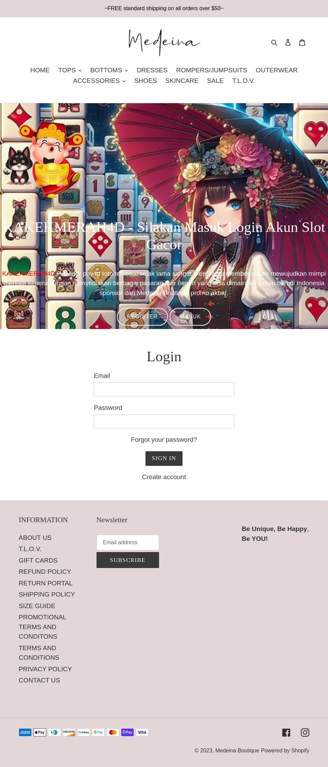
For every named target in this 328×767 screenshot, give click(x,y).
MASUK (190, 316)
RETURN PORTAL (46, 583)
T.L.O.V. (30, 548)
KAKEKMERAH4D (28, 273)
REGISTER (142, 316)
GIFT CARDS (38, 560)
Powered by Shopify (285, 750)
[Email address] (128, 542)
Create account (164, 476)
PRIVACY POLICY (45, 669)
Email (102, 375)
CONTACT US (39, 680)
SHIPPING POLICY (47, 594)
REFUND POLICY (45, 571)
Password (108, 407)
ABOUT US (35, 537)
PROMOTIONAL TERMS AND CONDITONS (42, 627)
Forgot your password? (164, 439)
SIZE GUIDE (37, 605)
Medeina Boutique (237, 750)
